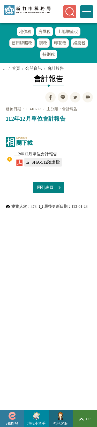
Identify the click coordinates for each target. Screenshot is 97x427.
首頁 (16, 69)
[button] (69, 11)
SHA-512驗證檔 (46, 163)
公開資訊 (33, 69)
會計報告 (55, 69)
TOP (85, 419)
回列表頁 (45, 189)
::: (4, 69)
